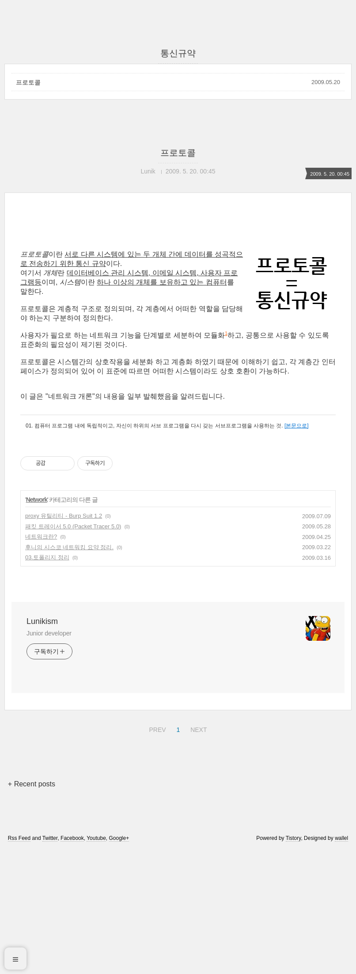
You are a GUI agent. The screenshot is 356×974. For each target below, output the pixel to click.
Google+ (119, 962)
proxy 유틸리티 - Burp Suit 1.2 (63, 639)
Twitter (50, 962)
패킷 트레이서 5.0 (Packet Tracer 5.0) (73, 650)
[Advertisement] (178, 295)
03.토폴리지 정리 (47, 681)
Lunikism (42, 745)
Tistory (293, 962)
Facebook (72, 962)
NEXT (197, 852)
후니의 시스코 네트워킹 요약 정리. (69, 671)
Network (36, 623)
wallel (341, 962)
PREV (156, 852)
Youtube (96, 962)
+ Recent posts (31, 908)
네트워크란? (41, 660)
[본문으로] (296, 550)
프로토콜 (28, 82)
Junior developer (49, 757)
